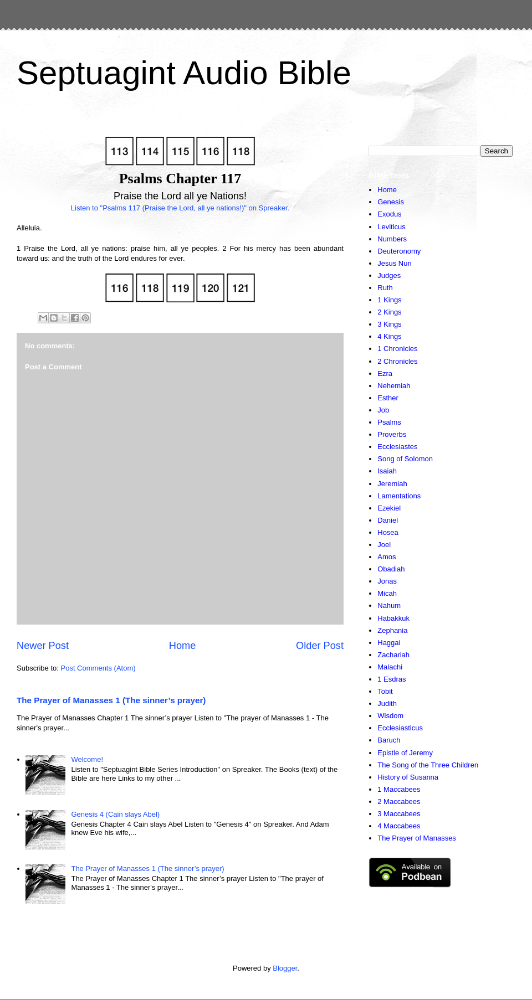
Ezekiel (389, 508)
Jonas (387, 581)
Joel (384, 544)
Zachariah (393, 655)
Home (182, 645)
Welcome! (87, 759)
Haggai (388, 642)
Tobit (384, 691)
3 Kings (389, 324)
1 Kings (389, 300)
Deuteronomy (399, 251)
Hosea (387, 532)
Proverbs (391, 434)
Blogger (285, 968)
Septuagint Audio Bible (184, 72)
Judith (387, 703)
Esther (387, 398)
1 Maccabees (398, 789)
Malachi (389, 667)
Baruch (388, 740)
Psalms (389, 422)
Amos (386, 557)
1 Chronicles (397, 348)
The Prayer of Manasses (416, 838)
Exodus (389, 214)
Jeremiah (392, 484)
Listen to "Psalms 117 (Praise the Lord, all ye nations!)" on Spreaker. (180, 208)
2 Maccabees (398, 801)
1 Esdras (391, 679)
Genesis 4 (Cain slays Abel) (115, 814)
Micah (387, 593)
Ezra (384, 373)
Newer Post (43, 645)
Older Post (320, 645)
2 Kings (389, 312)
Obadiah (391, 569)
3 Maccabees (398, 814)
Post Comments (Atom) (98, 668)
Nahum (389, 605)
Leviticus (391, 227)
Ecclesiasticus (400, 728)
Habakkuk (393, 618)
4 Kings (389, 336)
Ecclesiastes (397, 446)
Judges (389, 275)
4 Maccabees (398, 826)
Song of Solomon (405, 459)
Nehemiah (393, 386)
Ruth (384, 287)
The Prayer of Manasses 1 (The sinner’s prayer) (111, 700)
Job (383, 410)
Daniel (387, 520)
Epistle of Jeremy (405, 753)
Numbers (392, 239)
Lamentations (399, 496)
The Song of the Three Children (427, 765)
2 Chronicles (397, 361)
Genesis (390, 202)
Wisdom (390, 716)
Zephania (392, 630)
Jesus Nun (394, 263)
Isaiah (387, 471)
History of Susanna (407, 777)
